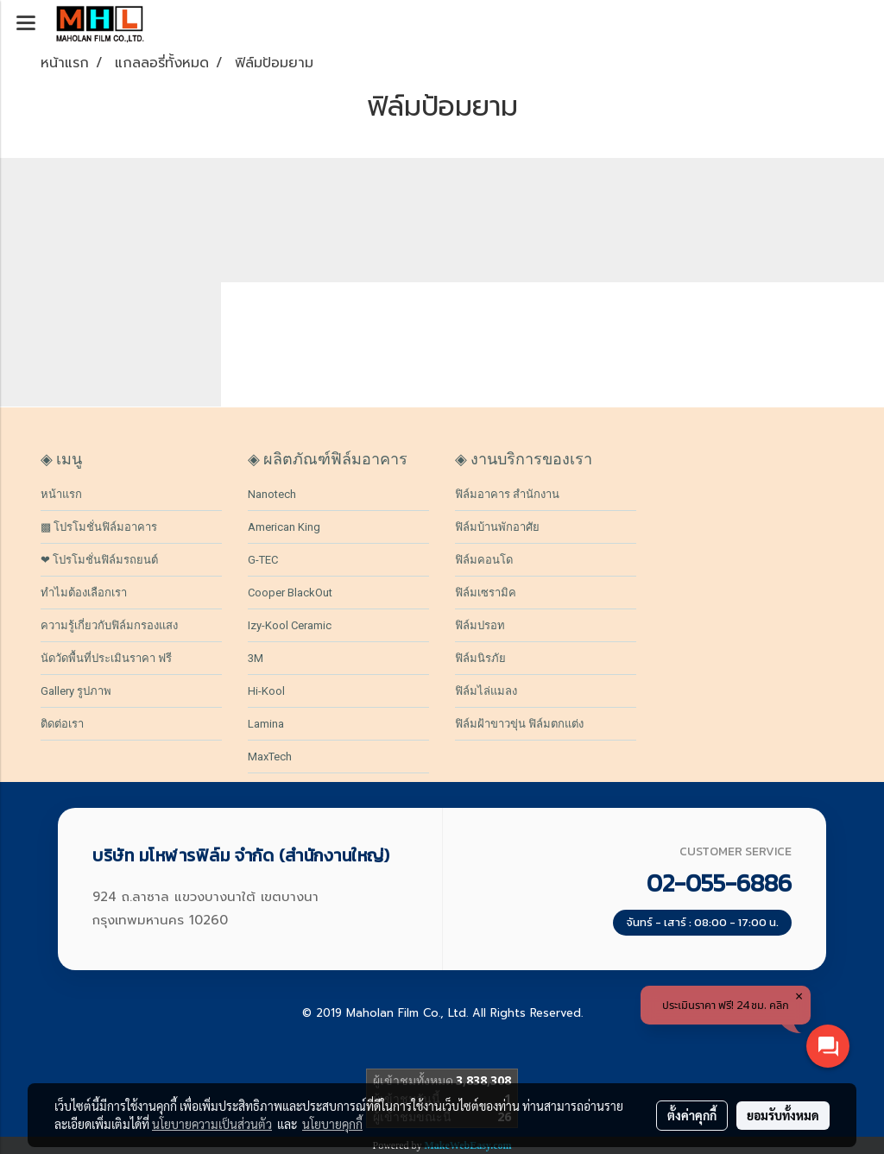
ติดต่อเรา (62, 723)
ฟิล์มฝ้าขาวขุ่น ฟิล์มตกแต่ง (519, 723)
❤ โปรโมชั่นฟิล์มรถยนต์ (99, 559)
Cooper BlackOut (290, 592)
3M (255, 658)
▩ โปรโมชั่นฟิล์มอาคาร (99, 526)
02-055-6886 (719, 883)
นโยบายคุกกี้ (332, 1124)
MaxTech (270, 756)
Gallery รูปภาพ (76, 690)
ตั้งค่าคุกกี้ (692, 1115)
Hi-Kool (266, 690)
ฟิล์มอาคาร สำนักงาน (507, 494)
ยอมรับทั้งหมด (783, 1115)
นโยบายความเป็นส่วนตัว (212, 1124)
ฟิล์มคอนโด (484, 559)
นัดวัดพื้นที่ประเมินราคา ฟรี (106, 658)
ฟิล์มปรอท (480, 625)
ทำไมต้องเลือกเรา (84, 592)
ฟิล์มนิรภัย (480, 658)
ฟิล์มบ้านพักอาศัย (497, 526)
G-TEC (263, 559)
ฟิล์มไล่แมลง (486, 690)
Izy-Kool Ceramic (290, 625)
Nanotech (272, 494)
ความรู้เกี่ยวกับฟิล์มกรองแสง (109, 625)
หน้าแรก (61, 494)
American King (284, 526)
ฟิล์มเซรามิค (485, 592)
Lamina (266, 723)
